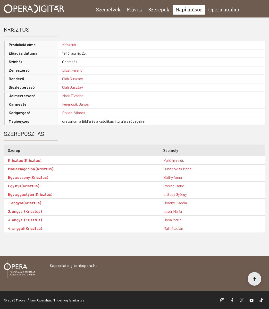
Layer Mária (172, 211)
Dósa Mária (172, 219)
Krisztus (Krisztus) (24, 160)
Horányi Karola (175, 202)
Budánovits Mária (177, 168)
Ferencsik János (75, 104)
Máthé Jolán (173, 228)
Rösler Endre (173, 185)
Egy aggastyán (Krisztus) (30, 194)
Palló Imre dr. (173, 160)
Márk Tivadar (72, 95)
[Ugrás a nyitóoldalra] (34, 8)
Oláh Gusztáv (72, 78)
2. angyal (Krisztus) (25, 211)
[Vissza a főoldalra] (19, 270)
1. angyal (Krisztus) (24, 202)
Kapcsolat (74, 265)
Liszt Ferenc (72, 70)
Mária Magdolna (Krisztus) (30, 168)
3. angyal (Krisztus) (25, 219)
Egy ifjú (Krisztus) (23, 185)
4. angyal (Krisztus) (25, 228)
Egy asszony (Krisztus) (28, 177)
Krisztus (69, 44)
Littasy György (175, 194)
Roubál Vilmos (73, 112)
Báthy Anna (172, 177)
